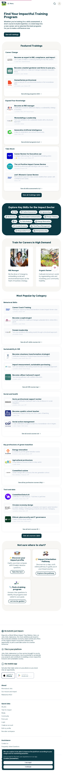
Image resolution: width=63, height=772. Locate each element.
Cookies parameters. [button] (11, 758)
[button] (55, 268)
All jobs (3, 707)
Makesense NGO (6, 695)
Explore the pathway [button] (45, 573)
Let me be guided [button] (17, 601)
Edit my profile (6, 728)
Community (5, 716)
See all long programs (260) (31, 94)
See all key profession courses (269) (31, 482)
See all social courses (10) (31, 433)
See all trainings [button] (12, 34)
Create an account (7, 725)
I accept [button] (28, 762)
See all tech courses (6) (31, 529)
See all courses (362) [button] (31, 536)
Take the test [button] (17, 572)
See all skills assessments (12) (32, 188)
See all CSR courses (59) (31, 387)
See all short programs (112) (31, 142)
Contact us (4, 743)
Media (3, 713)
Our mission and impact (9, 691)
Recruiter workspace (8, 731)
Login (3, 722)
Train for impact (6, 710)
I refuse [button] (28, 767)
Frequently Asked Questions (10, 746)
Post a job (4, 719)
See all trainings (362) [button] (31, 195)
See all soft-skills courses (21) (31, 342)
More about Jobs (6, 688)
